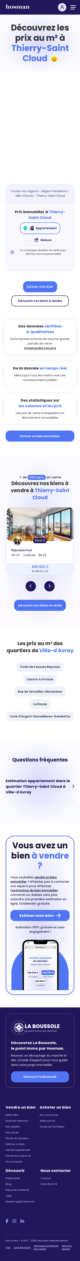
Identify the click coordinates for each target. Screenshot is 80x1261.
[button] (31, 586)
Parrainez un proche (18, 1156)
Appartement (40, 228)
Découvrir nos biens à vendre (40, 301)
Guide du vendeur (17, 1138)
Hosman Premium (17, 1121)
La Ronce (40, 704)
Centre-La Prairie (40, 679)
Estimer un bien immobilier (40, 436)
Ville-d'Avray (24, 196)
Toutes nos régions (24, 191)
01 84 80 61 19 (49, 1184)
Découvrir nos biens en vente (40, 605)
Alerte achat (47, 1121)
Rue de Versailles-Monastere (40, 692)
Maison (40, 240)
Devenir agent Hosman (20, 1201)
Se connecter (14, 1161)
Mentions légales (67, 1247)
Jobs (9, 1196)
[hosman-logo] (17, 8)
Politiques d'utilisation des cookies (46, 1247)
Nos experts (13, 1126)
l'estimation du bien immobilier (34, 890)
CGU (8, 1247)
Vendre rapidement (18, 1150)
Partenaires (13, 1178)
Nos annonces (49, 1115)
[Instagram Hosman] (14, 1221)
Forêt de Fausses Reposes (40, 667)
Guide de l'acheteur (52, 1126)
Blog (8, 1184)
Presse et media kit (17, 1190)
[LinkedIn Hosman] (22, 1221)
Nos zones (12, 1132)
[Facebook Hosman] (7, 1221)
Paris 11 (40, 540)
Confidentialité (22, 1247)
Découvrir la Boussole (40, 1077)
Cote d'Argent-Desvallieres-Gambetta (40, 716)
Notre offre (12, 1115)
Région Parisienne (54, 191)
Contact (46, 1178)
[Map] (40, 134)
